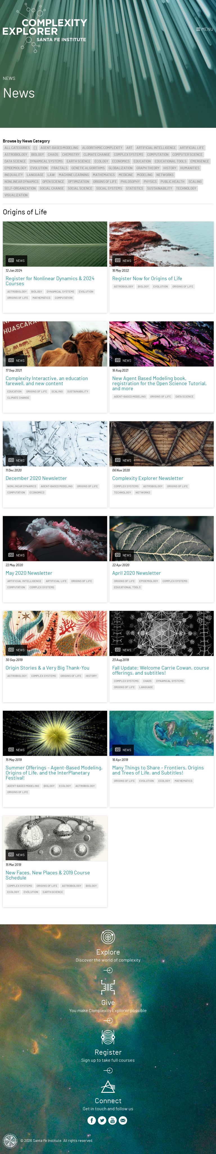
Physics (150, 181)
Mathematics (104, 175)
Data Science (15, 161)
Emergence (199, 161)
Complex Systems (128, 154)
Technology (186, 188)
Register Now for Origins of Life (147, 278)
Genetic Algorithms (88, 168)
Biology (37, 154)
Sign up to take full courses (108, 1060)
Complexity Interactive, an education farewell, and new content (47, 381)
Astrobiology (15, 154)
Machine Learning (74, 175)
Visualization (16, 195)
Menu (207, 29)
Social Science (80, 188)
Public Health (172, 181)
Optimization (78, 181)
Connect (108, 1101)
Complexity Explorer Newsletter (147, 478)
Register (108, 1052)
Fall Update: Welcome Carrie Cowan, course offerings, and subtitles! (160, 671)
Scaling (195, 181)
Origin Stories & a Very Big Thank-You (47, 668)
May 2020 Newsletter (29, 573)
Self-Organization (20, 188)
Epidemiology (15, 168)
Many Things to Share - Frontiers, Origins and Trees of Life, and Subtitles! (158, 770)
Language (35, 175)
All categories (17, 148)
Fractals (59, 168)
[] (35, 148)
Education (142, 161)
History (169, 168)
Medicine (126, 175)
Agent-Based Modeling (59, 148)
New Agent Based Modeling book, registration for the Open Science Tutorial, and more (159, 383)
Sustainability (159, 188)
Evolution (39, 168)
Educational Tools (170, 161)
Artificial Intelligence (156, 148)
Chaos (53, 154)
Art (129, 148)
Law (51, 175)
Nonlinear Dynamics (21, 181)
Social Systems (109, 188)
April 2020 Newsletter (136, 573)
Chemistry (71, 154)
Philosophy (130, 181)
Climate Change (97, 154)
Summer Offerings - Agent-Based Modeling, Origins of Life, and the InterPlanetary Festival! (54, 773)
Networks (165, 175)
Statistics (134, 188)
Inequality (13, 175)
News (9, 78)
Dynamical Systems (46, 161)
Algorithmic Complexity (102, 148)
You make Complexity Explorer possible (108, 1010)
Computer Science (187, 154)
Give (108, 1002)
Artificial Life (192, 148)
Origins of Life (105, 181)
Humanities (189, 168)
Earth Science (79, 161)
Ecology (101, 161)
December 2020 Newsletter (36, 478)
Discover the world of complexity (108, 960)
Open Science (53, 181)
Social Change (52, 188)
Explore (108, 952)
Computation (157, 154)
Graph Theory (147, 168)
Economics (121, 161)
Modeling (144, 175)
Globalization (120, 168)
